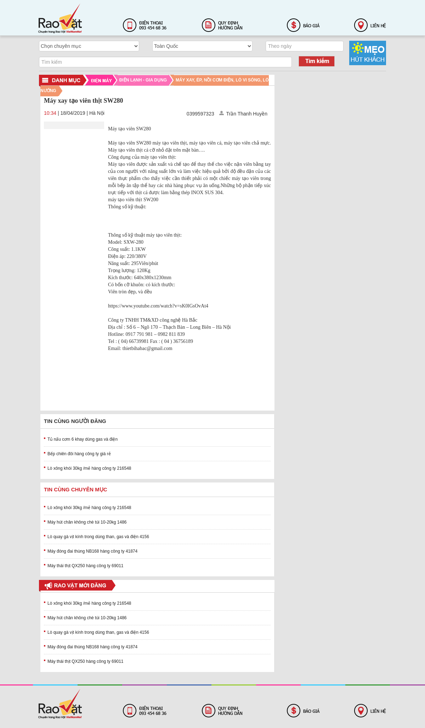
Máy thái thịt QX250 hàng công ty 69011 (85, 565)
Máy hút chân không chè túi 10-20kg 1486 (87, 522)
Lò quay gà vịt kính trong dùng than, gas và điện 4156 (98, 536)
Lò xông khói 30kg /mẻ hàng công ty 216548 (89, 468)
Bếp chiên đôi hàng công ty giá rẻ (79, 453)
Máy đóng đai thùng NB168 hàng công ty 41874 (92, 551)
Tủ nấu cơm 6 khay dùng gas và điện (82, 439)
